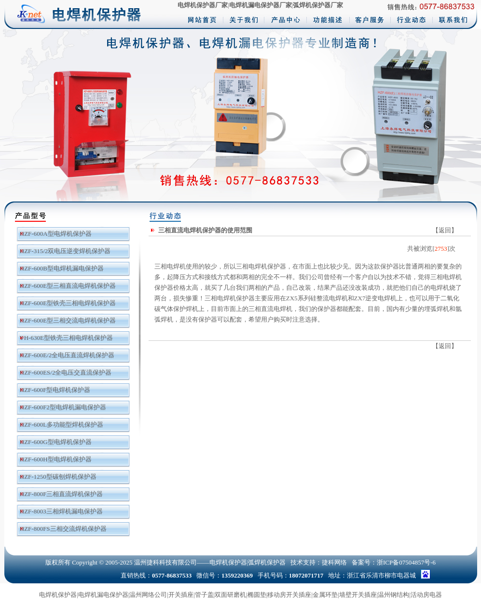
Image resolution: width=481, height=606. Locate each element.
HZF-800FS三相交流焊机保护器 (63, 528)
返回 (445, 230)
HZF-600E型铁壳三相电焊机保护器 (68, 303)
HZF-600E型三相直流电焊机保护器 (68, 285)
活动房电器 (426, 594)
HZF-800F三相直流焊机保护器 (61, 494)
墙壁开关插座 (358, 594)
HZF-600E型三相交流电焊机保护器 (68, 320)
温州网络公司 (148, 594)
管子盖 (204, 594)
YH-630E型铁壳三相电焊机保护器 (66, 337)
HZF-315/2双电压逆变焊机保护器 (65, 251)
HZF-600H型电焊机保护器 (56, 459)
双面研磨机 (230, 594)
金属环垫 (325, 594)
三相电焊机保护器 (261, 266)
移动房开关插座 (289, 594)
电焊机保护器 (58, 594)
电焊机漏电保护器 (103, 594)
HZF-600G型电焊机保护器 (56, 441)
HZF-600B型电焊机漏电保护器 (62, 268)
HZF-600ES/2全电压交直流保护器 (66, 372)
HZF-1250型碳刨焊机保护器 (58, 476)
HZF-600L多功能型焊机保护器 (61, 424)
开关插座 (180, 594)
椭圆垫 (256, 594)
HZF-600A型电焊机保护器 (56, 233)
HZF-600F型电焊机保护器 (55, 389)
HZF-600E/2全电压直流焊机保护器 (67, 355)
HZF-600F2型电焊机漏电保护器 (63, 407)
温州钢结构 (393, 594)
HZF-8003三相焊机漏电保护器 (61, 511)
